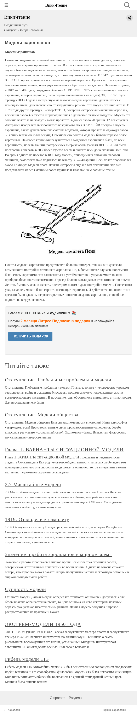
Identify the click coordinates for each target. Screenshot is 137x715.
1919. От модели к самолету (37, 519)
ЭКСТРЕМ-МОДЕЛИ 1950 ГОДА (43, 624)
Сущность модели (25, 589)
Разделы (75, 698)
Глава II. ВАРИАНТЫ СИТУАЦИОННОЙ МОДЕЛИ (64, 449)
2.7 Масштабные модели (33, 484)
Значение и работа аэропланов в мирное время (58, 554)
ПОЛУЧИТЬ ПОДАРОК (30, 336)
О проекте (57, 698)
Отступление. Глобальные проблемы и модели (58, 379)
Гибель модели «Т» (27, 659)
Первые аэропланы (114, 710)
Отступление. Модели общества (41, 414)
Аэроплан (14, 710)
